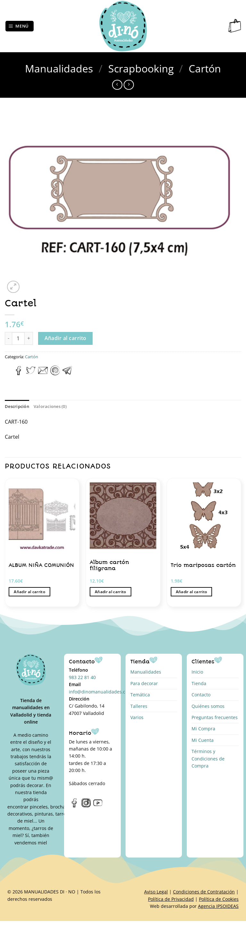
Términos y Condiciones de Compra (208, 758)
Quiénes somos (208, 706)
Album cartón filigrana (109, 565)
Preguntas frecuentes (215, 717)
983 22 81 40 (82, 677)
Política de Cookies (219, 899)
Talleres (138, 706)
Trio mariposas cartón (203, 565)
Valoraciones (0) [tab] (50, 406)
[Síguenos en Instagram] (86, 806)
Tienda (199, 683)
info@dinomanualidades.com (100, 692)
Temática (140, 695)
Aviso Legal (156, 892)
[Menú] (19, 26)
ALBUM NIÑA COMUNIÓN (41, 565)
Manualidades (59, 68)
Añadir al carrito (65, 338)
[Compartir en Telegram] (67, 373)
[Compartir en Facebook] (18, 373)
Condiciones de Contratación (204, 892)
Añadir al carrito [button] (29, 591)
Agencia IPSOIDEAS (218, 906)
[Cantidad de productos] (18, 338)
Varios (137, 717)
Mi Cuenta (203, 740)
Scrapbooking (141, 68)
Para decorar (144, 683)
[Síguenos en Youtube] (97, 806)
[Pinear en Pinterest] (55, 373)
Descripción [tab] (17, 406)
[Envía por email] (43, 373)
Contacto (201, 695)
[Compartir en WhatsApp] (8, 373)
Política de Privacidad (171, 899)
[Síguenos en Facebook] (74, 806)
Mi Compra (203, 729)
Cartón (205, 68)
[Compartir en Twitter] (31, 373)
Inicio (197, 672)
